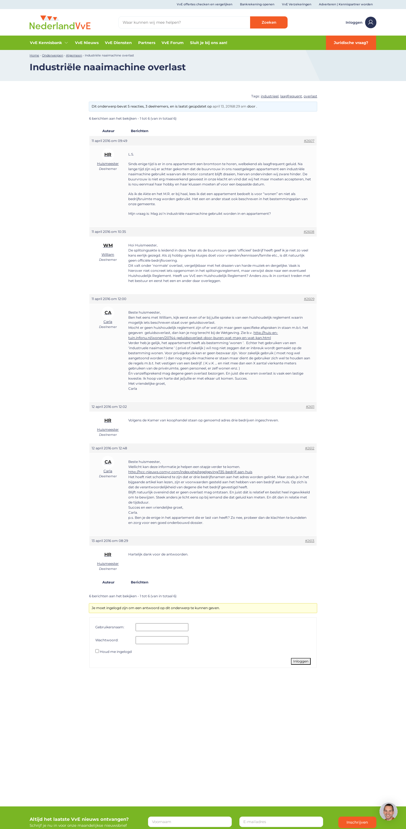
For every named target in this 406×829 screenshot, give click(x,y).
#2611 (310, 406)
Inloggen (361, 22)
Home (34, 55)
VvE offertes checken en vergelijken (204, 4)
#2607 (309, 141)
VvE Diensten (118, 42)
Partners (146, 42)
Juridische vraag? (351, 42)
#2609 (309, 299)
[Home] (60, 22)
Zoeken (269, 22)
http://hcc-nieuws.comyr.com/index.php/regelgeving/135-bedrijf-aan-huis (190, 472)
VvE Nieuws (87, 42)
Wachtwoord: (106, 640)
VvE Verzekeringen (296, 4)
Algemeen (74, 55)
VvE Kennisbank (49, 42)
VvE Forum (173, 42)
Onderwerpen (52, 55)
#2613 (309, 541)
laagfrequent (291, 96)
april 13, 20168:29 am (229, 106)
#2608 (309, 231)
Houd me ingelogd (116, 651)
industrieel (270, 96)
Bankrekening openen (257, 4)
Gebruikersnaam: (109, 627)
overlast (310, 96)
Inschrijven (357, 822)
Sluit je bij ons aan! (208, 42)
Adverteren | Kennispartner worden (346, 4)
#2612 (309, 448)
